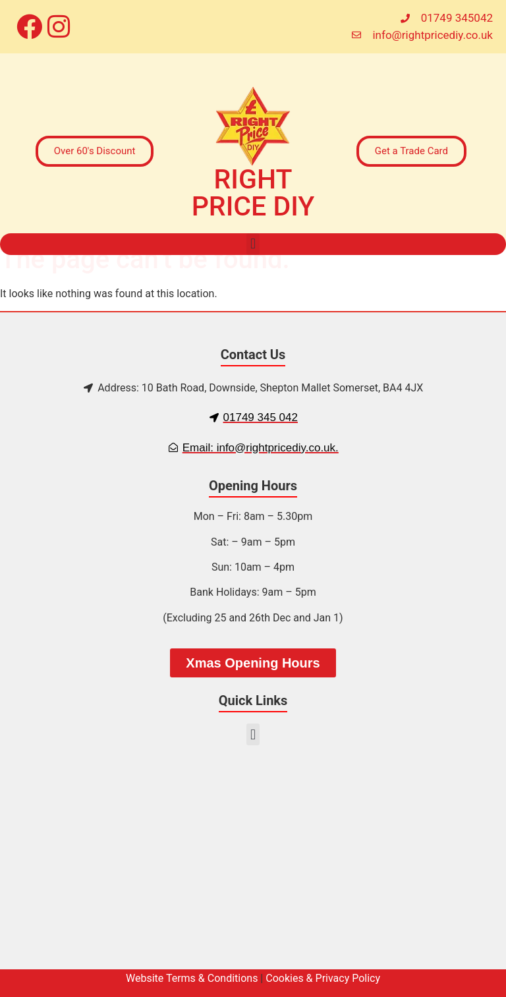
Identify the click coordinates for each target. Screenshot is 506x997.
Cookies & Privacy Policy (323, 978)
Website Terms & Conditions (192, 978)
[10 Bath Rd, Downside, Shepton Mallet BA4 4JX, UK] (253, 864)
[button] (252, 244)
